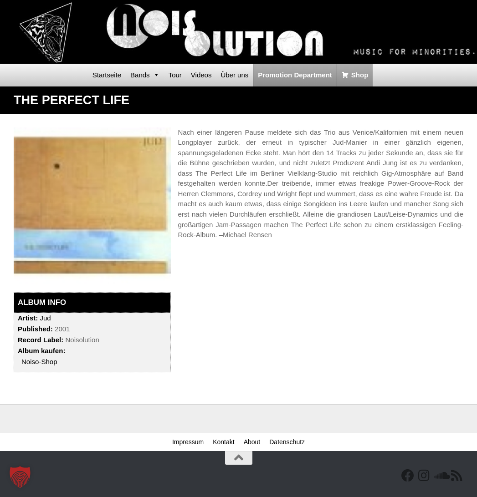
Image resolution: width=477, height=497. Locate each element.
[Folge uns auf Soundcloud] (440, 475)
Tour (175, 75)
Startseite (106, 75)
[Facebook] (407, 475)
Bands (144, 75)
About (252, 442)
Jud (45, 318)
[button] (20, 477)
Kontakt (223, 442)
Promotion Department (295, 75)
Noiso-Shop (39, 361)
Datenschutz (287, 442)
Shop (360, 75)
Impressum (188, 442)
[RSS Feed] (457, 475)
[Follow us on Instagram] (424, 475)
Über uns (234, 75)
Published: (35, 329)
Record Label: (40, 340)
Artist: (28, 318)
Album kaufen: (41, 351)
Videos (201, 75)
